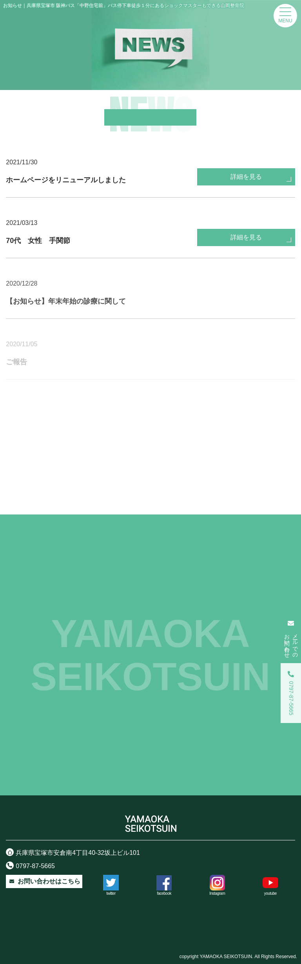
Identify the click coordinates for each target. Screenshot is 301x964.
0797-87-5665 (30, 865)
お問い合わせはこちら (44, 881)
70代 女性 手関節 (38, 241)
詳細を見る (246, 181)
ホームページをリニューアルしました (66, 180)
